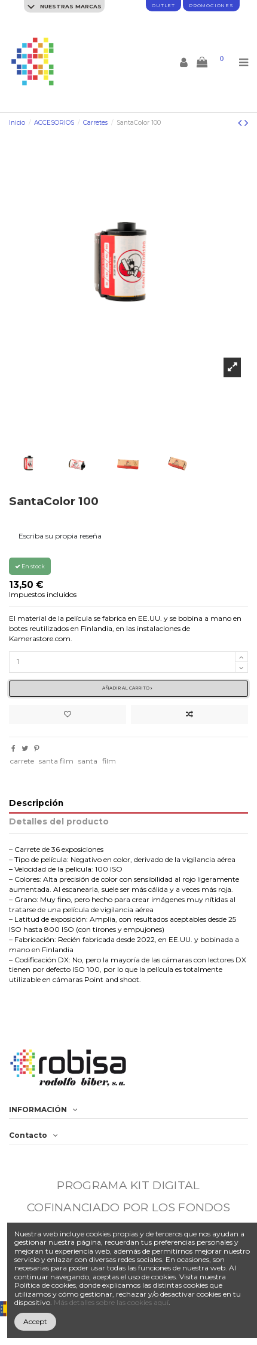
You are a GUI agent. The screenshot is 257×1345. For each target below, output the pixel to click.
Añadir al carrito (127, 688)
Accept (35, 1321)
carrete (22, 760)
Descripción (36, 803)
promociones (211, 5)
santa (87, 760)
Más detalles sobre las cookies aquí (111, 1302)
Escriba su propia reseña (60, 535)
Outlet (163, 5)
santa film (56, 760)
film (109, 760)
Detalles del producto (59, 821)
